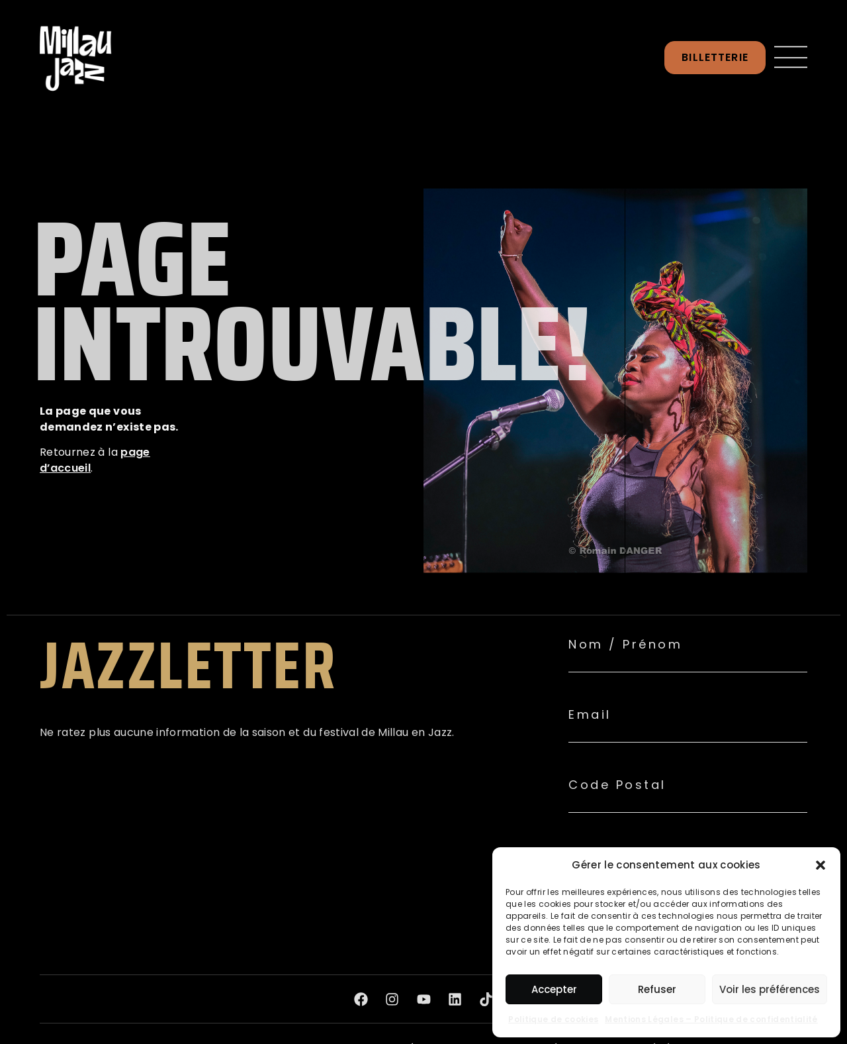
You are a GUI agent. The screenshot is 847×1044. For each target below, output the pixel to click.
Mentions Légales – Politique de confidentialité (711, 1019)
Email (589, 715)
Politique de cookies (553, 1019)
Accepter (554, 989)
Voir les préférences (769, 989)
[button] (820, 865)
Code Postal (617, 785)
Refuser (657, 989)
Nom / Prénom (625, 645)
